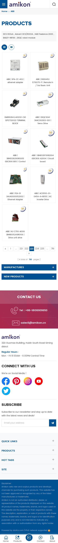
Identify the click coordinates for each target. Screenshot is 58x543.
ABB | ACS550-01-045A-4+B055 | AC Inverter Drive (43, 196)
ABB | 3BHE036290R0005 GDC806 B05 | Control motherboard (15, 158)
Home (4, 11)
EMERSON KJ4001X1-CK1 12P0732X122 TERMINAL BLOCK (15, 120)
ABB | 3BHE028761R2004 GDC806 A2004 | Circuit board (43, 158)
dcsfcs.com (18, 530)
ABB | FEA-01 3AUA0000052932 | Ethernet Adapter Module (15, 196)
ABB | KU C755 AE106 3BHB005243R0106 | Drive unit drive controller (15, 234)
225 (42, 248)
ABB (12, 11)
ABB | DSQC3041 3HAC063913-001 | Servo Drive (42, 120)
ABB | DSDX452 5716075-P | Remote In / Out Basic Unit (42, 82)
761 (52, 248)
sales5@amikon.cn (33, 323)
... (16, 248)
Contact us (29, 297)
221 (21, 248)
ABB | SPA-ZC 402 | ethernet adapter (15, 81)
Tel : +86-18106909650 (33, 310)
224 (37, 248)
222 (26, 248)
